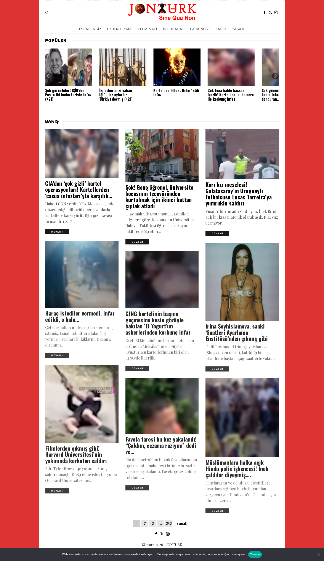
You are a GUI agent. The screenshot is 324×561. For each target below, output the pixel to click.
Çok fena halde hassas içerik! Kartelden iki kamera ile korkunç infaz (231, 94)
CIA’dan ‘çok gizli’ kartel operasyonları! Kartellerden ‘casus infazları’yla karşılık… (78, 190)
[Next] (275, 76)
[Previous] (48, 76)
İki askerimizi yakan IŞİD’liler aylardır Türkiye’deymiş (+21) (116, 94)
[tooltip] (264, 12)
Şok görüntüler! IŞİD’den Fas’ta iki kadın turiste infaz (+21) (68, 94)
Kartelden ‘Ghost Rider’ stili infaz (176, 92)
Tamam (255, 554)
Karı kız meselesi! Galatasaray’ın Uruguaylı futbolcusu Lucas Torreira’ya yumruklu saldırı (238, 195)
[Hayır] (318, 554)
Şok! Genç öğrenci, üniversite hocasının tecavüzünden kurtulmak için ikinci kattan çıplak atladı (159, 197)
